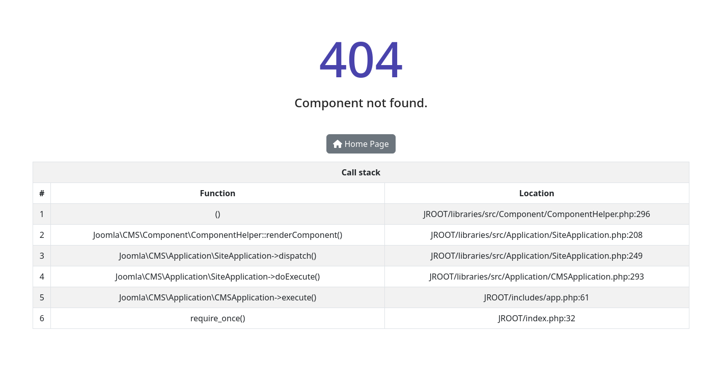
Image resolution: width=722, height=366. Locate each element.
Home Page (360, 143)
